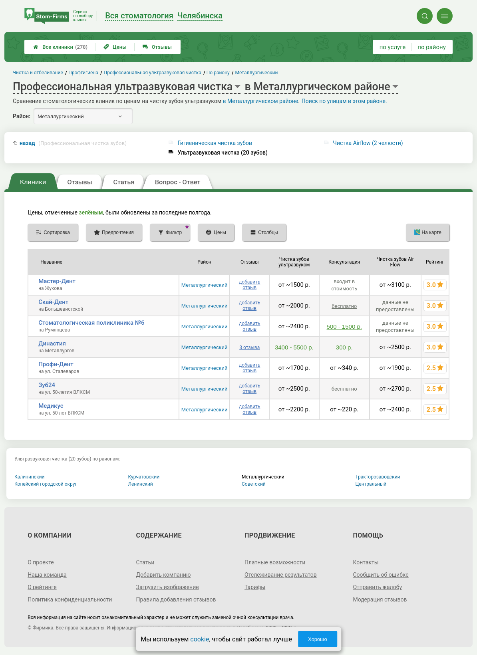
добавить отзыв (249, 284)
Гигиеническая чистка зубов (214, 143)
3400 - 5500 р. (294, 347)
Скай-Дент (53, 302)
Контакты (365, 562)
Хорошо (317, 639)
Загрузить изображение (167, 587)
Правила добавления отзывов (176, 599)
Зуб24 (46, 385)
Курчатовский (144, 477)
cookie (199, 639)
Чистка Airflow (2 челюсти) (368, 143)
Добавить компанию (163, 575)
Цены (115, 47)
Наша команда (47, 575)
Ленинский (140, 484)
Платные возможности (274, 562)
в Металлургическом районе (260, 101)
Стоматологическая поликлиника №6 (91, 322)
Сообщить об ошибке (380, 575)
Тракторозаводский (378, 477)
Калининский (29, 477)
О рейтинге (42, 587)
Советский (254, 484)
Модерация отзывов (380, 599)
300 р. (344, 347)
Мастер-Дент (57, 281)
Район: (21, 116)
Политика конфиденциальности (70, 599)
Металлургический (204, 285)
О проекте (41, 562)
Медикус (50, 405)
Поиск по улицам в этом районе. (344, 101)
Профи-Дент (55, 364)
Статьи (145, 562)
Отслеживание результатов (280, 575)
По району (218, 72)
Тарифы (254, 587)
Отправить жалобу (377, 587)
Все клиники (60, 47)
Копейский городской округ (45, 484)
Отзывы (157, 47)
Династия (52, 343)
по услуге (393, 47)
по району (431, 47)
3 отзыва (249, 347)
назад (73, 143)
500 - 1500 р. (344, 326)
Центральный (371, 484)
